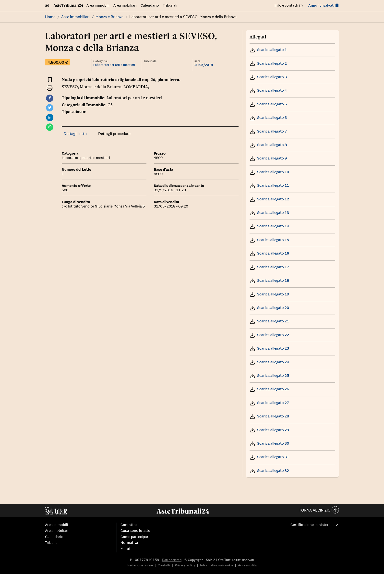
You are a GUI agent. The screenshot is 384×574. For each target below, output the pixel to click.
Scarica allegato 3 (268, 76)
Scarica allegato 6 (268, 117)
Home (50, 16)
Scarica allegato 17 (269, 267)
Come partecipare (135, 537)
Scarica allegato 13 (269, 212)
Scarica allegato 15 (269, 239)
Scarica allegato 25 (269, 375)
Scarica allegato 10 (269, 172)
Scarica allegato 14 (269, 226)
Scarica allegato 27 (269, 402)
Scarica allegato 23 (269, 348)
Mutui (125, 549)
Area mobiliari (125, 5)
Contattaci (129, 525)
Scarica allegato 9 (268, 158)
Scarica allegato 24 (269, 362)
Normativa (129, 542)
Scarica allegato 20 (269, 307)
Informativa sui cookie (216, 565)
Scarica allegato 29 (269, 429)
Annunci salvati (321, 5)
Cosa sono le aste (135, 530)
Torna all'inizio (319, 510)
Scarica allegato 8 (268, 144)
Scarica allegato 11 (269, 185)
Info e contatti (286, 5)
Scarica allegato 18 (269, 280)
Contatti (164, 565)
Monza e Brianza (109, 16)
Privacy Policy (185, 565)
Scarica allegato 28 (269, 416)
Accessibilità (247, 565)
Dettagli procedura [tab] (114, 133)
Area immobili (97, 5)
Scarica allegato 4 (268, 90)
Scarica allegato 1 (268, 49)
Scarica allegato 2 (268, 63)
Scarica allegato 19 (269, 294)
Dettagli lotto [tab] (75, 133)
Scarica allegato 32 (269, 470)
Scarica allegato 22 (269, 334)
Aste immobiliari (75, 16)
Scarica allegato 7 (268, 131)
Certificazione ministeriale (312, 525)
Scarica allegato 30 (269, 443)
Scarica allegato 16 (269, 253)
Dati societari (171, 560)
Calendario (150, 5)
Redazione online (140, 565)
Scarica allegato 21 (269, 321)
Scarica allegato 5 (268, 104)
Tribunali (170, 5)
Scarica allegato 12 (269, 199)
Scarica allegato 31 (269, 456)
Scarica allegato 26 (269, 389)
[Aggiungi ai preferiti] (50, 79)
